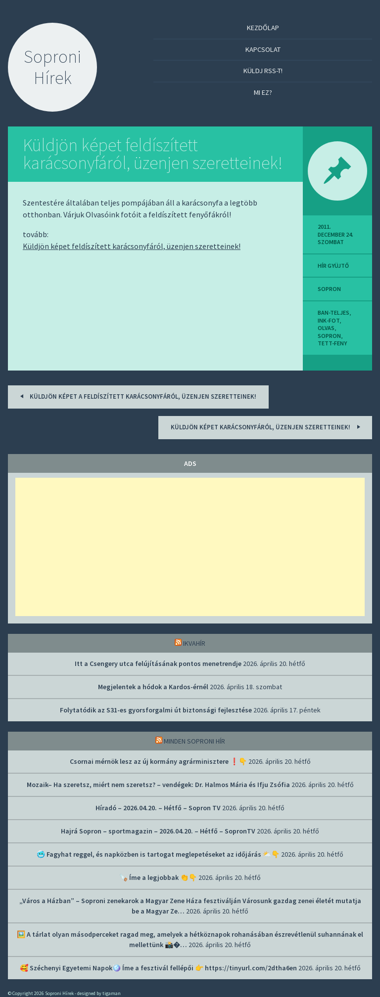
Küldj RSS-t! (263, 70)
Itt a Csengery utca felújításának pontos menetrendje (158, 663)
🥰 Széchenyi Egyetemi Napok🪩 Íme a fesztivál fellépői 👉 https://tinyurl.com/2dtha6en (158, 967)
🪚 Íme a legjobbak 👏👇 (158, 877)
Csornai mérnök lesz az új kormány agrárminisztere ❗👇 (158, 761)
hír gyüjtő (333, 265)
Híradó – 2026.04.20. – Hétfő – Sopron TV (158, 807)
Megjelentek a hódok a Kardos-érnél (153, 686)
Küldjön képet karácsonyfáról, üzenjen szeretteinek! (267, 426)
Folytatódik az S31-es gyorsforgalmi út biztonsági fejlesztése (156, 710)
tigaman (111, 993)
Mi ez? (263, 92)
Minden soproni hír (194, 741)
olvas (326, 328)
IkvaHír (194, 643)
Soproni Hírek (52, 67)
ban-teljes (333, 312)
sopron (329, 288)
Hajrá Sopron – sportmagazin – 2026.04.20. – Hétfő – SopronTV (158, 831)
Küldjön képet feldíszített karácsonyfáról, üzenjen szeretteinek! (153, 154)
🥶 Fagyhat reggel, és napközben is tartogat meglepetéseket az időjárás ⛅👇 (158, 854)
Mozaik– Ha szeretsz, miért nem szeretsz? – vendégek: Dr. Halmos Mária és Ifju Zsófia (158, 784)
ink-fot (328, 320)
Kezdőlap (263, 27)
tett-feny (332, 343)
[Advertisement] (190, 547)
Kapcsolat (263, 49)
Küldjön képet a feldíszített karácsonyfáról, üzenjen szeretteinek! (136, 396)
